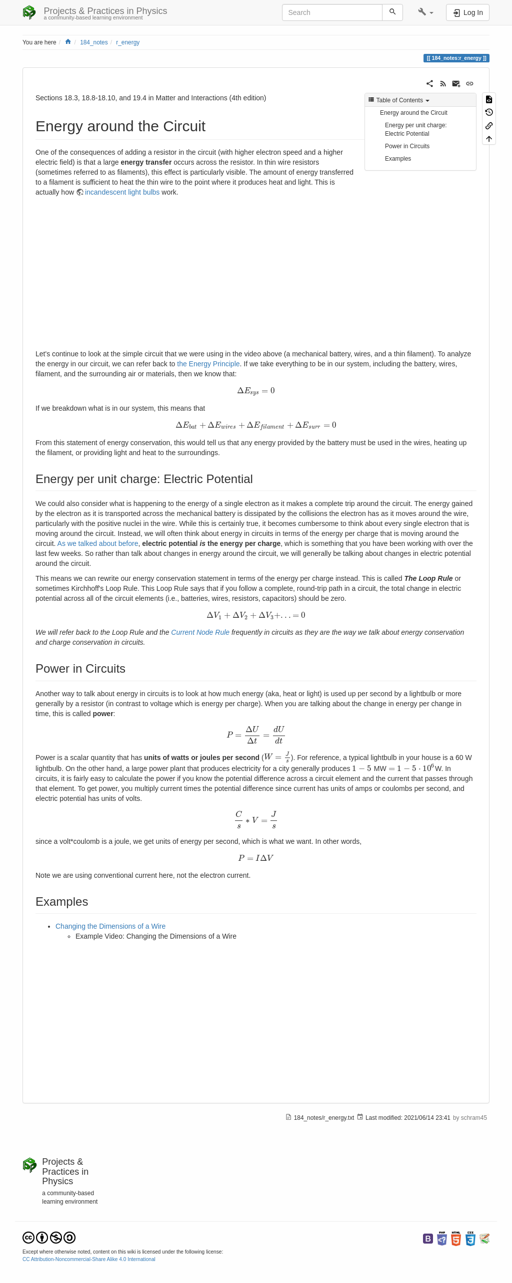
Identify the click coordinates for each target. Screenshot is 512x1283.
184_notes (94, 42)
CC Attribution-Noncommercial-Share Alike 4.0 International (89, 1259)
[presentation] (255, 391)
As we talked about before (98, 543)
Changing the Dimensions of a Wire (111, 926)
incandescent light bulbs (122, 192)
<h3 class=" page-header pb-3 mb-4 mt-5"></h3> (167, 275)
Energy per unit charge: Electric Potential (416, 129)
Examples (398, 158)
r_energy (128, 42)
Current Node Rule (200, 632)
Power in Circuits (407, 146)
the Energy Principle (208, 364)
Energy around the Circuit (414, 112)
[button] (425, 12)
